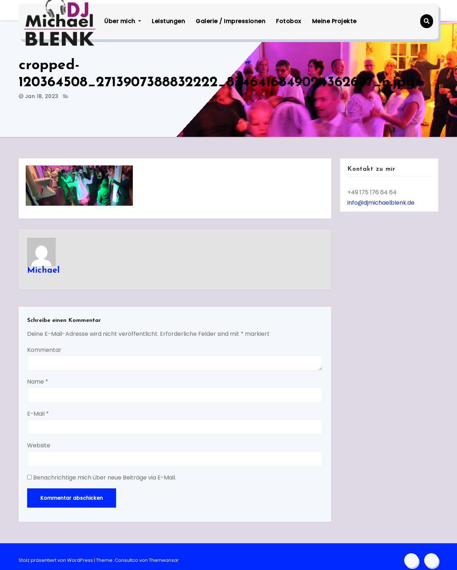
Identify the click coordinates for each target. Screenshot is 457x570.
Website (38, 445)
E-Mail (38, 414)
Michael (43, 270)
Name (37, 382)
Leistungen (168, 21)
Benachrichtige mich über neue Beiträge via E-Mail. (104, 477)
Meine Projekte (334, 21)
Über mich (122, 21)
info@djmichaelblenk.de (381, 203)
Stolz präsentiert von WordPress (56, 560)
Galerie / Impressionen (230, 21)
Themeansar (164, 560)
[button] (426, 21)
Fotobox (288, 21)
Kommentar (44, 350)
